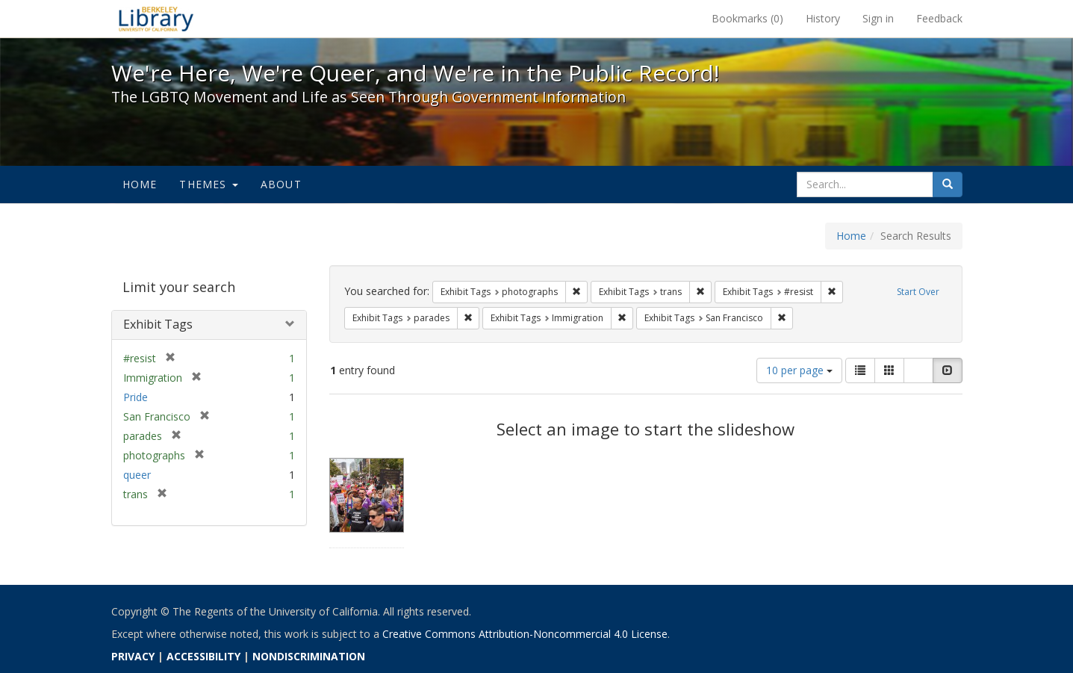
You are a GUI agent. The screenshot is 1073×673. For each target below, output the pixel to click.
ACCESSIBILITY (203, 656)
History (823, 18)
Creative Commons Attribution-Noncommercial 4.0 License (525, 634)
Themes (208, 184)
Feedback (939, 18)
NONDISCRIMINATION (308, 656)
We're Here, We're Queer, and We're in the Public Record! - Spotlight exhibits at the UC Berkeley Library (156, 18)
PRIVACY (133, 656)
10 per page (799, 370)
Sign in (878, 18)
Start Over (918, 291)
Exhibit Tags (158, 324)
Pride (135, 397)
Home (140, 184)
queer (137, 475)
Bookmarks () (747, 18)
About (281, 184)
